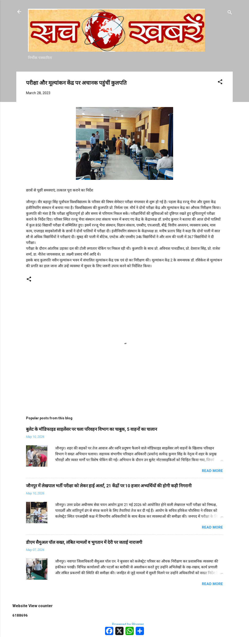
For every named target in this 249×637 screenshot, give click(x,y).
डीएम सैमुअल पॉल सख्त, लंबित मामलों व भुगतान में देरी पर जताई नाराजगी (84, 542)
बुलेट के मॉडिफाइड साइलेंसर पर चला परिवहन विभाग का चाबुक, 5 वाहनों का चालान (91, 429)
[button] (220, 82)
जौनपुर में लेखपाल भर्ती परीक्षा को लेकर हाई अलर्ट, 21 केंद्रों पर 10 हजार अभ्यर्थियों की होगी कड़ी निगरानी (109, 485)
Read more (212, 471)
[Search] (230, 13)
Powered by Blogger (124, 624)
